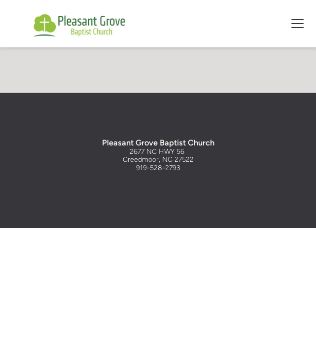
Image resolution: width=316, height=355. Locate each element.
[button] (297, 23)
